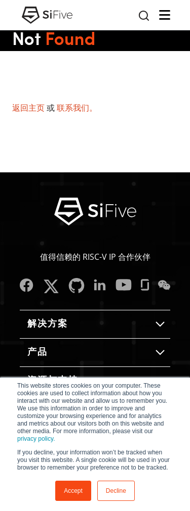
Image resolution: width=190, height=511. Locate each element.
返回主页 (28, 107)
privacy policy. (36, 438)
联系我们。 (77, 107)
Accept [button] (73, 490)
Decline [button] (116, 490)
